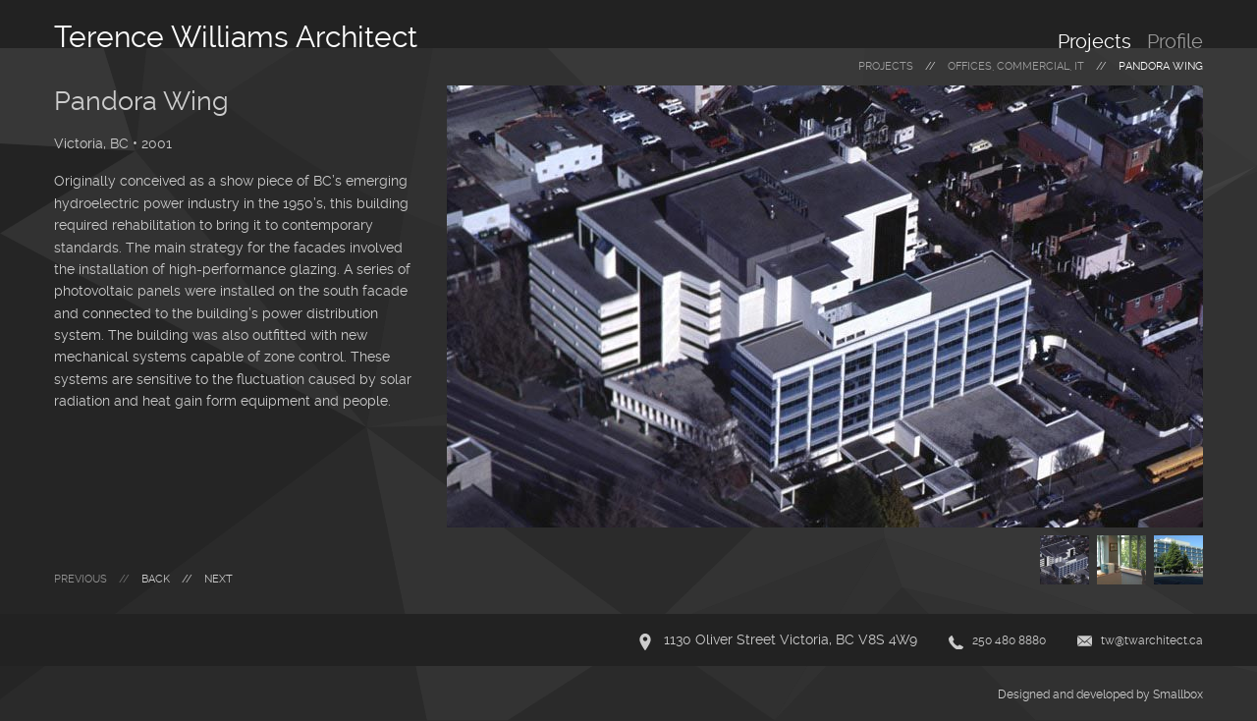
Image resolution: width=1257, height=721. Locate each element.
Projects (1094, 41)
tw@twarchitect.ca (1152, 640)
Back (155, 579)
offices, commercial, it (1016, 66)
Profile (1175, 41)
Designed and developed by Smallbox (1100, 694)
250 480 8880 (1009, 640)
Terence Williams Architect (235, 37)
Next (218, 579)
